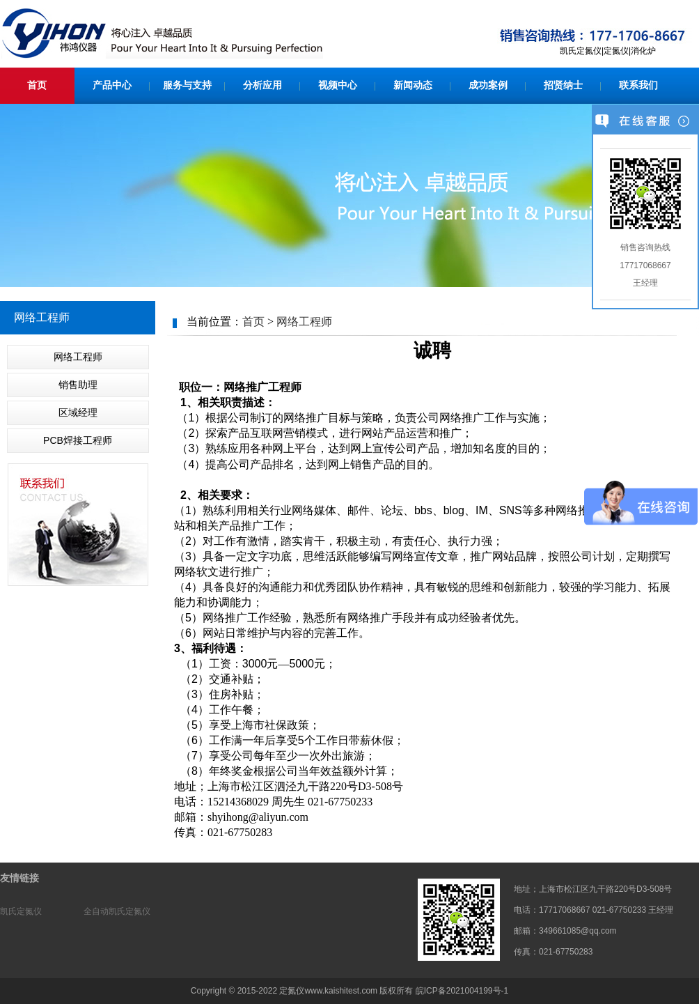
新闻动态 (412, 85)
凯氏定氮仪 (21, 911)
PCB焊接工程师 (77, 440)
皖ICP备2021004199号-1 (462, 991)
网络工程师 (78, 356)
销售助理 (77, 384)
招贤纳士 (563, 85)
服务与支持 (187, 85)
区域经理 (77, 412)
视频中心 (337, 85)
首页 (37, 85)
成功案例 (488, 85)
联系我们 (638, 85)
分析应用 (262, 85)
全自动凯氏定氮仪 (117, 911)
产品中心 (112, 85)
